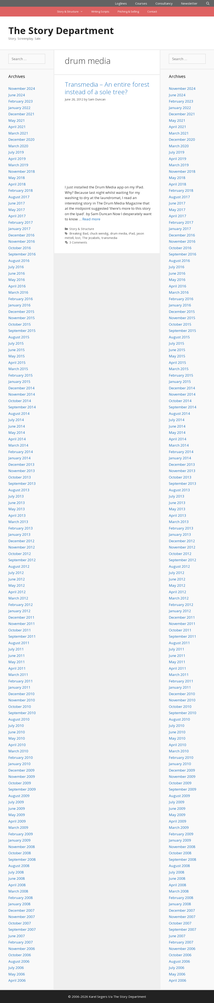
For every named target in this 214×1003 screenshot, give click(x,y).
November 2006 (21, 948)
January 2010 (19, 763)
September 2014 (22, 407)
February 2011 (20, 681)
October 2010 (19, 706)
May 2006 (16, 974)
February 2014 (20, 451)
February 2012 (20, 604)
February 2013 (20, 528)
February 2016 (20, 298)
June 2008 (16, 878)
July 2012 (16, 572)
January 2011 (19, 687)
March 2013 (18, 521)
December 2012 (21, 540)
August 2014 (18, 413)
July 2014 (16, 419)
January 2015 (19, 381)
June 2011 (16, 655)
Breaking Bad (78, 233)
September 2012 (22, 559)
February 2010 (20, 757)
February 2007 (20, 942)
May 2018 (16, 177)
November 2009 (21, 776)
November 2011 (21, 623)
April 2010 (17, 744)
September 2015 (22, 330)
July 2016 (16, 266)
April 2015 (17, 362)
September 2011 (22, 636)
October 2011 (19, 630)
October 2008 (19, 853)
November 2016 (21, 241)
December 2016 (21, 235)
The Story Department (61, 30)
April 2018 (17, 184)
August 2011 (18, 642)
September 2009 (22, 789)
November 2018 (21, 171)
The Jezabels (91, 238)
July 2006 (16, 967)
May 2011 (16, 661)
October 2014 (19, 400)
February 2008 (20, 897)
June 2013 (16, 502)
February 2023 (20, 101)
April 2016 (17, 286)
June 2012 (16, 579)
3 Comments (78, 242)
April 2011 (17, 668)
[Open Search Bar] (208, 3)
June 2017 (16, 203)
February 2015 (20, 375)
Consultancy (164, 3)
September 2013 (22, 483)
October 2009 (19, 783)
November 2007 (21, 916)
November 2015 (21, 317)
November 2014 (21, 394)
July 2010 (16, 725)
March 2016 (18, 292)
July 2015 (16, 343)
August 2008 (18, 865)
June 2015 (16, 349)
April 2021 (17, 126)
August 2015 (18, 337)
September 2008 (22, 859)
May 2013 (16, 509)
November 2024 (21, 88)
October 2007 (19, 923)
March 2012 (18, 598)
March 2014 (18, 445)
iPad (132, 233)
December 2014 (21, 388)
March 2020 (18, 145)
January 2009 (19, 840)
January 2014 (19, 458)
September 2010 (22, 712)
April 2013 (17, 515)
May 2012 (16, 585)
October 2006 (19, 954)
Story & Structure (72, 12)
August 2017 (18, 196)
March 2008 (18, 891)
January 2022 (19, 107)
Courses (141, 3)
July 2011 (16, 649)
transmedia (109, 238)
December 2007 (21, 910)
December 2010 (21, 693)
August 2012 (18, 566)
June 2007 (16, 935)
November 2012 (21, 547)
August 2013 (18, 490)
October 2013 (19, 477)
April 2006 (17, 980)
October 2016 (19, 247)
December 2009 (21, 770)
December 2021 (21, 114)
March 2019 (18, 165)
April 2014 (17, 439)
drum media (118, 233)
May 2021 (16, 120)
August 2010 (18, 719)
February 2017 (20, 222)
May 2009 (16, 814)
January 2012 (19, 610)
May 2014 (16, 432)
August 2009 (18, 795)
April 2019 (17, 158)
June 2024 (16, 95)
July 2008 (16, 872)
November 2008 (21, 846)
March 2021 (18, 133)
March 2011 (18, 674)
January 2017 (19, 228)
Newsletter (189, 3)
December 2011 (21, 617)
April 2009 (17, 821)
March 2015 (18, 368)
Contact (152, 11)
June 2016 (16, 273)
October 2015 (19, 324)
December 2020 (21, 139)
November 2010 (21, 700)
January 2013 (19, 534)
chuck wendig (99, 233)
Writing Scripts (100, 11)
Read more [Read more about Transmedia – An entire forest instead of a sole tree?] (91, 219)
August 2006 (18, 961)
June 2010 (16, 732)
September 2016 (22, 254)
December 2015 (21, 311)
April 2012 (17, 591)
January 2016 (19, 305)
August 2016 (18, 260)
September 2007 (22, 929)
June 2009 (16, 808)
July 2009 (16, 802)
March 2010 (18, 751)
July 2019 (16, 152)
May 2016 (16, 279)
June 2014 (16, 426)
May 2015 (16, 356)
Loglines (121, 3)
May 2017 (16, 209)
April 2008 (17, 884)
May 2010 (16, 738)
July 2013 (16, 496)
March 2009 (18, 827)
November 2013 (21, 470)
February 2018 (20, 190)
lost (77, 238)
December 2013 (21, 464)
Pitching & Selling (128, 11)
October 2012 (19, 553)
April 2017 (17, 215)
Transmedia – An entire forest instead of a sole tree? (107, 88)
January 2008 (19, 903)
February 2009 (20, 834)
